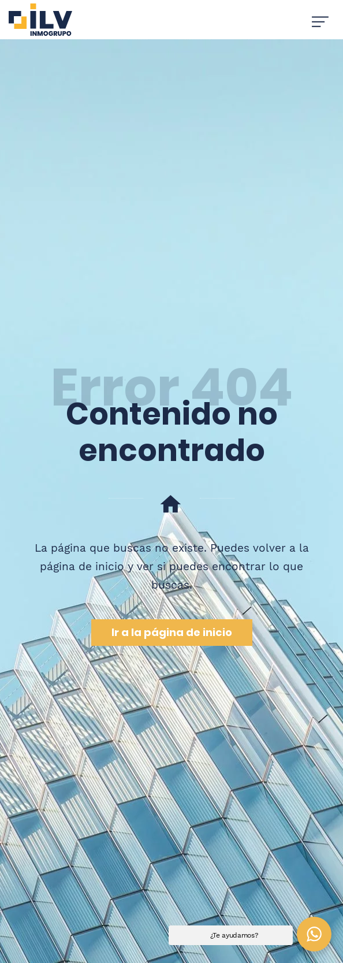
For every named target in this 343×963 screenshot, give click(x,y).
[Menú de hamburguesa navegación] (320, 20)
